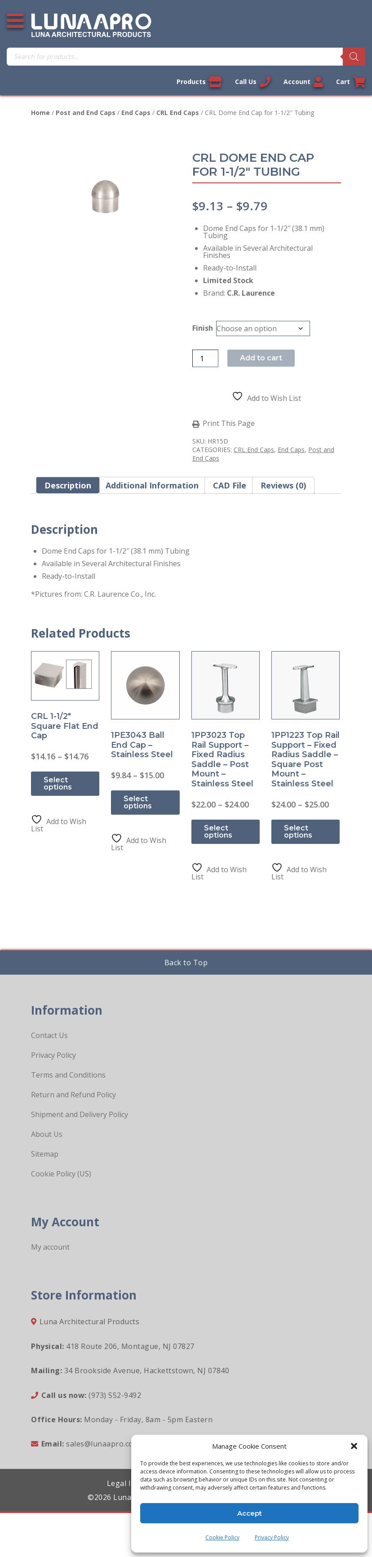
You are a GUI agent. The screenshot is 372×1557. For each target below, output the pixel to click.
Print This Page (229, 424)
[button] (354, 1446)
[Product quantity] (205, 358)
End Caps (136, 112)
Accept (249, 1513)
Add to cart (261, 358)
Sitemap (44, 1154)
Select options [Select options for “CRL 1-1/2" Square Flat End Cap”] (58, 783)
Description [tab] (67, 485)
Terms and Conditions (68, 1075)
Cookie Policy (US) (61, 1174)
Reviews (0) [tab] (283, 485)
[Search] (354, 57)
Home (40, 112)
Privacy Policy (272, 1537)
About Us (46, 1134)
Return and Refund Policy (73, 1095)
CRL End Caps (177, 112)
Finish (202, 328)
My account (50, 1247)
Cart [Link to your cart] (350, 81)
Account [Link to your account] (303, 81)
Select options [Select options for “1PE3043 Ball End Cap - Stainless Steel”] (138, 802)
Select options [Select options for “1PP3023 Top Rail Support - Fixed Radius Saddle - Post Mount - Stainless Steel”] (218, 831)
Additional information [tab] (152, 485)
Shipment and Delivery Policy (79, 1114)
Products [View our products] (199, 81)
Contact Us (49, 1035)
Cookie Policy (222, 1537)
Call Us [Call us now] (252, 81)
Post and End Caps (85, 112)
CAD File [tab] (229, 485)
